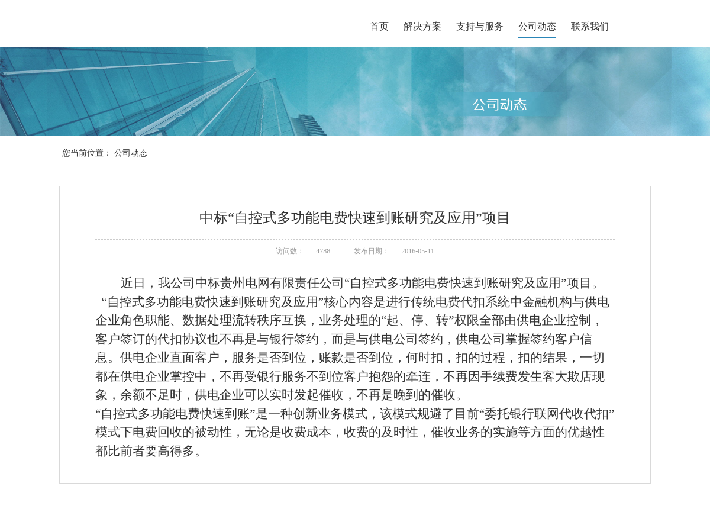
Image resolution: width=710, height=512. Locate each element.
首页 (379, 26)
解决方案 (422, 26)
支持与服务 (480, 26)
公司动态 (537, 26)
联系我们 (590, 26)
